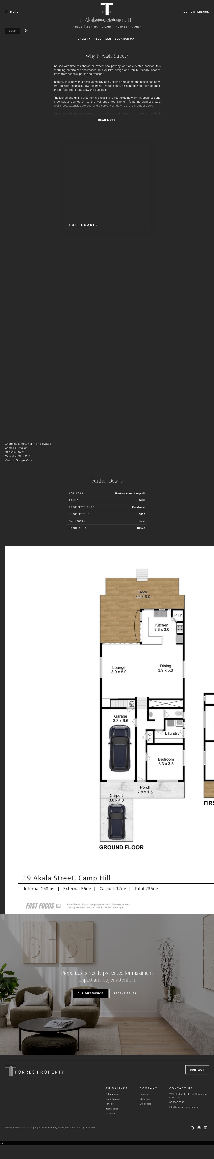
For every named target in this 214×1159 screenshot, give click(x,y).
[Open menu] (14, 12)
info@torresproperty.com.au (183, 1107)
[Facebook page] (193, 1128)
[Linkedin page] (205, 1128)
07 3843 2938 (176, 1102)
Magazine (145, 1099)
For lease (110, 1113)
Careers (144, 1094)
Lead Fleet (90, 1127)
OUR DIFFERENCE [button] (196, 11)
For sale (109, 1103)
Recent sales (111, 1108)
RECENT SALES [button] (125, 993)
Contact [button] (197, 1069)
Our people (145, 1103)
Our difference (112, 1099)
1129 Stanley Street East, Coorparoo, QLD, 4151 (188, 1095)
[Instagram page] (199, 1128)
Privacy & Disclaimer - (16, 1127)
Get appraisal (112, 1094)
